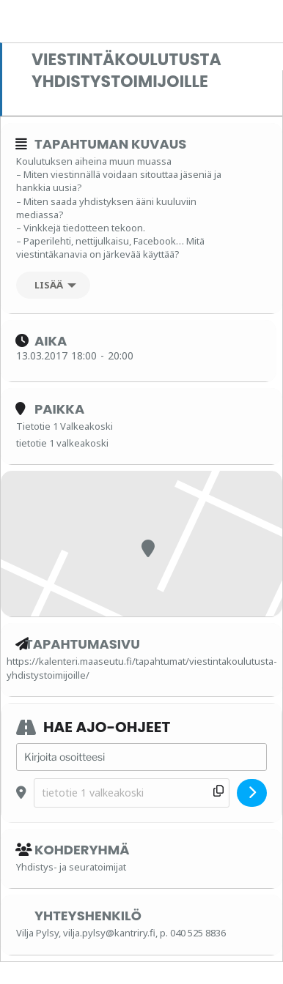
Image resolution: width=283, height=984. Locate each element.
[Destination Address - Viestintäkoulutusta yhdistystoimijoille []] (131, 793)
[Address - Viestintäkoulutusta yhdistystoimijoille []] (141, 757)
